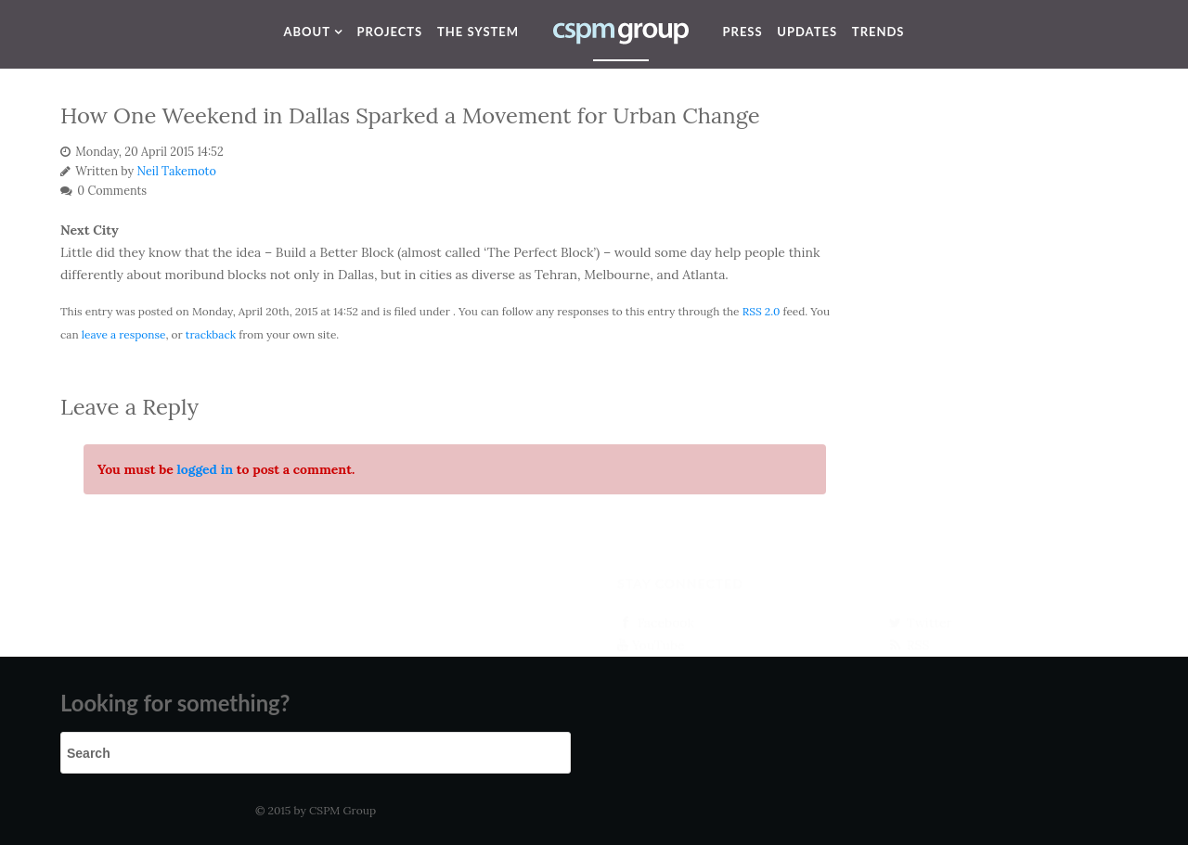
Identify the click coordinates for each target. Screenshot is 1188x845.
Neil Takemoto (176, 170)
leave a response (124, 334)
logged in (204, 469)
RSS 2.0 (761, 311)
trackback (211, 334)
